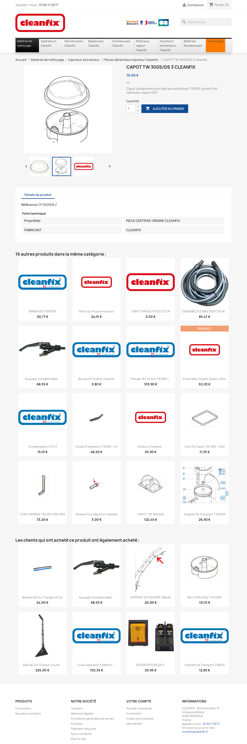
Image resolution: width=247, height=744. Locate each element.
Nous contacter (81, 734)
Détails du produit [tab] (37, 195)
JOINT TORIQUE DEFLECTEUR (150, 311)
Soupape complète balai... (42, 379)
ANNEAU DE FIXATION (42, 311)
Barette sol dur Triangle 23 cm (42, 597)
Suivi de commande (139, 708)
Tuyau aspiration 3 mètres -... (96, 665)
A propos (77, 723)
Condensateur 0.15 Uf (42, 446)
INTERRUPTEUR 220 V (150, 665)
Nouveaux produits (28, 713)
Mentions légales (82, 713)
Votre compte (138, 701)
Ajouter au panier (165, 108)
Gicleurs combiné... (151, 446)
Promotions (23, 708)
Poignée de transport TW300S (204, 514)
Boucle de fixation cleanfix (96, 379)
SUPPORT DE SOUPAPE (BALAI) (150, 597)
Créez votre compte (139, 718)
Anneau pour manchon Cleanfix (96, 514)
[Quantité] (131, 108)
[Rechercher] (206, 22)
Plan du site (78, 739)
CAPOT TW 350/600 (150, 514)
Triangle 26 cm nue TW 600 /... (150, 379)
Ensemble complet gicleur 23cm (204, 379)
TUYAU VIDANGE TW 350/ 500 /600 (42, 514)
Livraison (77, 708)
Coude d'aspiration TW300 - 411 (96, 446)
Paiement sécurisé (83, 729)
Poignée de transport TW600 (205, 665)
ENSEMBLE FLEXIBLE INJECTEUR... (204, 311)
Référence (29, 205)
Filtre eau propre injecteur (96, 311)
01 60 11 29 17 (48, 5)
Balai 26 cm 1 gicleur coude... (42, 665)
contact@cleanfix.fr (195, 731)
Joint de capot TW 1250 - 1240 (204, 446)
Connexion (133, 713)
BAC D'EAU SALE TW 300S (205, 597)
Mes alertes (134, 723)
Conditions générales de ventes (92, 718)
